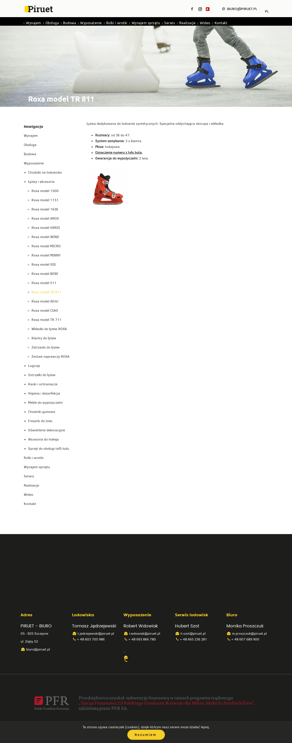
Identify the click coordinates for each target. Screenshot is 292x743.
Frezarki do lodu (40, 421)
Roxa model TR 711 (47, 319)
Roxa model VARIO (46, 227)
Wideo (205, 23)
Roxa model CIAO (45, 310)
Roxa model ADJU (45, 301)
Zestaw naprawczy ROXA (50, 356)
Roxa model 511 (44, 283)
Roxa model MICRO (46, 246)
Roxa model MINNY (46, 255)
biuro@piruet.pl (35, 649)
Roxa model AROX (45, 218)
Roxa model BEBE (45, 273)
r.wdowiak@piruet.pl (141, 633)
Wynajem (33, 23)
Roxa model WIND (45, 237)
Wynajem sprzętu (146, 23)
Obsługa (52, 23)
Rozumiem (146, 735)
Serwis (169, 23)
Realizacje (187, 23)
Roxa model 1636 (45, 209)
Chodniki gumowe (41, 411)
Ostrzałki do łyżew (42, 375)
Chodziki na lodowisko (45, 172)
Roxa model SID (44, 264)
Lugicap (34, 365)
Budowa (69, 23)
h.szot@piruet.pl (190, 633)
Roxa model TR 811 (46, 292)
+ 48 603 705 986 (88, 639)
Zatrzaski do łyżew (46, 347)
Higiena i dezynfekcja (44, 393)
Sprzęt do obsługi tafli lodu (48, 448)
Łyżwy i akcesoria (41, 181)
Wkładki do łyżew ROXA (49, 329)
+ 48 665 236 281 (191, 639)
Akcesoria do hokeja (43, 439)
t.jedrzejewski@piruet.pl (93, 633)
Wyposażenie (91, 23)
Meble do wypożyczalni (45, 402)
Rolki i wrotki (116, 23)
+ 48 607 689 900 (242, 639)
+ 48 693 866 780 (139, 639)
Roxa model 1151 (45, 200)
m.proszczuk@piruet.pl (246, 633)
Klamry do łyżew (44, 338)
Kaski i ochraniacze (42, 384)
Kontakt (221, 23)
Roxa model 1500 (45, 191)
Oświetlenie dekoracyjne (46, 430)
